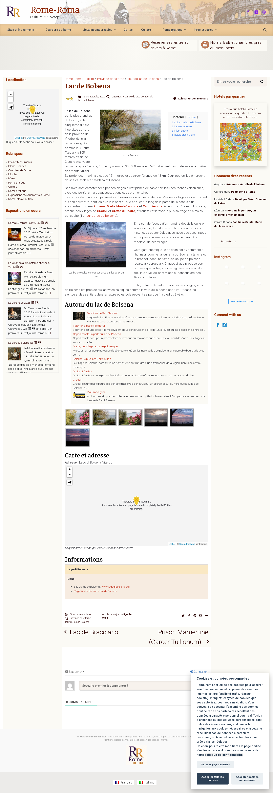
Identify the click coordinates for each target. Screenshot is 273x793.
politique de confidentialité (224, 755)
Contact (165, 740)
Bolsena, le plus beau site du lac (92, 358)
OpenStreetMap (187, 544)
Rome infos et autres (20, 199)
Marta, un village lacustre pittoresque (95, 346)
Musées (13, 174)
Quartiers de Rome (19, 170)
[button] (69, 482)
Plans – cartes (17, 166)
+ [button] (69, 469)
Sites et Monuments (20, 162)
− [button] (69, 474)
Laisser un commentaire (193, 98)
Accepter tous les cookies (212, 778)
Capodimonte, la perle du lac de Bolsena (97, 334)
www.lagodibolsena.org (116, 586)
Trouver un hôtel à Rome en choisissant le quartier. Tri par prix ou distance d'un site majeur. (240, 113)
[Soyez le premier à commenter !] (143, 686)
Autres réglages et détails (215, 764)
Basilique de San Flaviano (102, 313)
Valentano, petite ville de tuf (89, 325)
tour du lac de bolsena (100, 216)
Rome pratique (17, 190)
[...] (49, 247)
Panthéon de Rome (243, 191)
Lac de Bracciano (94, 632)
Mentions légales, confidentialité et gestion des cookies (131, 740)
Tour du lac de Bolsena (77, 621)
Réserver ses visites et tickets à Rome (169, 45)
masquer (191, 117)
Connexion (199, 671)
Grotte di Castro (82, 371)
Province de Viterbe (133, 96)
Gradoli (77, 379)
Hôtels (12, 178)
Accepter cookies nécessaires (247, 778)
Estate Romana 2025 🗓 (23, 221)
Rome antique (16, 182)
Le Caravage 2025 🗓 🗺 (23, 337)
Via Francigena (96, 392)
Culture (12, 186)
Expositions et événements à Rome (29, 194)
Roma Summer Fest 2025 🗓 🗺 (28, 257)
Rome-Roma (55, 9)
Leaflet (172, 544)
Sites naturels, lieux (94, 96)
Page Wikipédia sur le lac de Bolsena (95, 591)
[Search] (262, 82)
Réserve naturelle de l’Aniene (245, 184)
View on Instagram (241, 301)
